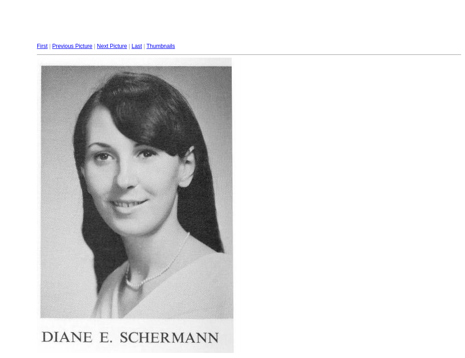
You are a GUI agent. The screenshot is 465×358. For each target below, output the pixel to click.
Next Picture (112, 46)
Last (136, 46)
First (42, 46)
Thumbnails (161, 46)
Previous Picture (72, 46)
